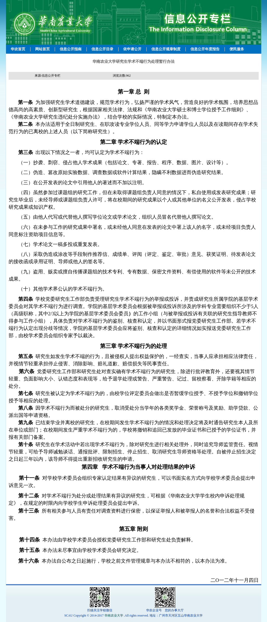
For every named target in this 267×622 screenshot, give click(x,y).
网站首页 (42, 49)
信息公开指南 (71, 49)
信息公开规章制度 (166, 49)
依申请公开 (132, 49)
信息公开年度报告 (205, 49)
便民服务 (236, 49)
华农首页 (18, 49)
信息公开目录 (102, 49)
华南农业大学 (113, 615)
